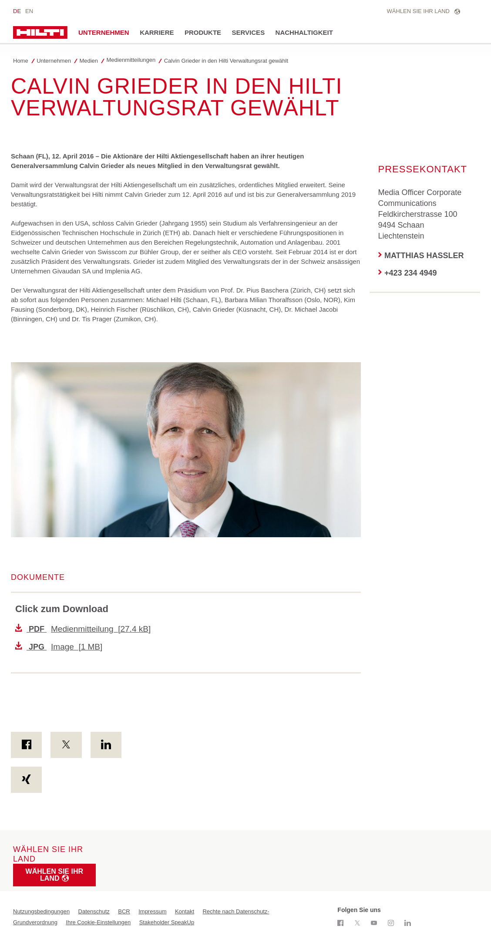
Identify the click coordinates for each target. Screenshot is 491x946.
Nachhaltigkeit (304, 32)
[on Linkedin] (106, 745)
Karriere (157, 32)
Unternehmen (103, 32)
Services (248, 32)
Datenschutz (94, 911)
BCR (124, 911)
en (29, 11)
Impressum (152, 911)
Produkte (203, 32)
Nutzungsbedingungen (41, 911)
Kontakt (184, 911)
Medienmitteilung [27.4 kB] (83, 628)
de (17, 11)
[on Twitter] (65, 745)
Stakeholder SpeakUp (166, 922)
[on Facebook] (26, 745)
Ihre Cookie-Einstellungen (98, 922)
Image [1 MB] (58, 646)
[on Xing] (26, 780)
